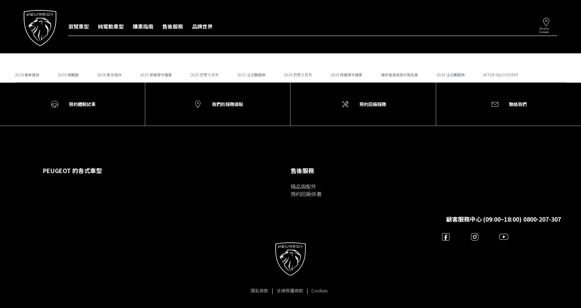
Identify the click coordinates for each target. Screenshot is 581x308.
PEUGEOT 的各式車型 (72, 170)
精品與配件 (303, 186)
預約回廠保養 (306, 194)
